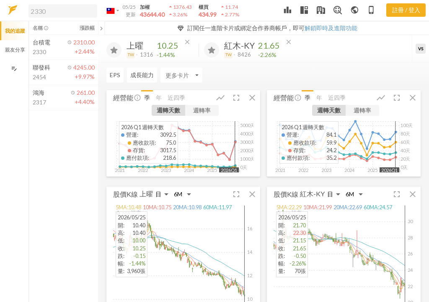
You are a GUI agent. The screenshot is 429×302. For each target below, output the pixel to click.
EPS (115, 74)
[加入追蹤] (113, 49)
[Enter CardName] (181, 75)
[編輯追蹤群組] (14, 68)
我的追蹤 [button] (15, 31)
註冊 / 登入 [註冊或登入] (406, 9)
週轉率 (202, 110)
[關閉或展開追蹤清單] (101, 28)
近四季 (176, 97)
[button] (61, 10)
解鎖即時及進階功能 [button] (331, 27)
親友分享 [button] (15, 50)
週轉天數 (168, 110)
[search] (62, 11)
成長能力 (142, 74)
